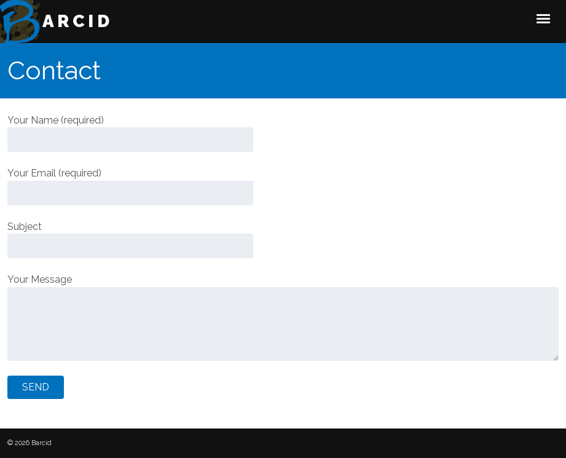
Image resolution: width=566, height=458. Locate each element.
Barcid (69, 21)
